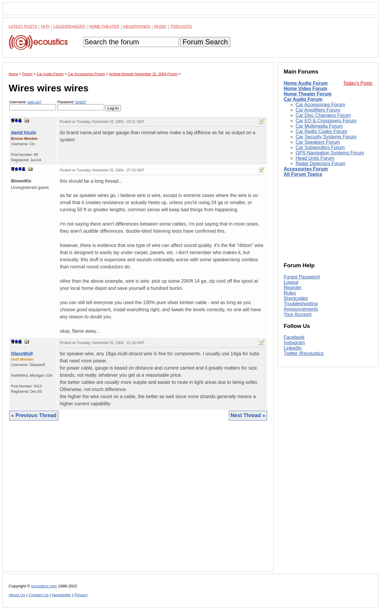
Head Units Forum (315, 158)
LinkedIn (293, 348)
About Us (17, 595)
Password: (80, 105)
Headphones (136, 26)
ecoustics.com (44, 586)
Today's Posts (357, 83)
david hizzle (23, 132)
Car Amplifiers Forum (318, 109)
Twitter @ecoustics (304, 353)
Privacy (81, 595)
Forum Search (205, 42)
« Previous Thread (34, 415)
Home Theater (104, 26)
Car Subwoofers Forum (320, 147)
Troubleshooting (301, 303)
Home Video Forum (305, 88)
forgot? (80, 102)
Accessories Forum (306, 168)
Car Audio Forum (303, 99)
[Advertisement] (138, 500)
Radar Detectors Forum (320, 163)
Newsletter (61, 595)
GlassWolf (22, 353)
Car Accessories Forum (320, 104)
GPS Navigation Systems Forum (330, 152)
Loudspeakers (69, 26)
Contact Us (39, 595)
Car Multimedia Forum (319, 126)
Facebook (294, 337)
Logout (291, 282)
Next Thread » (248, 415)
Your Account (298, 314)
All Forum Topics (303, 174)
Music (160, 26)
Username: (32, 105)
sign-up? (34, 102)
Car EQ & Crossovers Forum (326, 120)
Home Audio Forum (306, 83)
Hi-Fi (45, 26)
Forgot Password (302, 276)
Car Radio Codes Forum (321, 131)
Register (293, 287)
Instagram (294, 342)
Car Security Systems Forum (326, 136)
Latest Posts (23, 26)
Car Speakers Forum (318, 142)
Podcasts (181, 26)
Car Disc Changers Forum (323, 115)
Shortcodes (296, 298)
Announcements (301, 309)
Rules (290, 292)
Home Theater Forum (308, 93)
